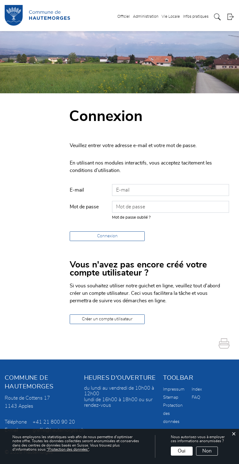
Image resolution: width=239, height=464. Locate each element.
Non (207, 450)
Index (197, 389)
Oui (181, 450)
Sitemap (170, 397)
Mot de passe (84, 206)
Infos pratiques (196, 17)
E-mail (77, 190)
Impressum (174, 389)
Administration (145, 17)
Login (230, 17)
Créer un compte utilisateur (107, 319)
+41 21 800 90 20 (54, 422)
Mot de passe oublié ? (131, 218)
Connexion (107, 236)
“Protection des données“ (68, 449)
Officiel (123, 17)
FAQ (196, 397)
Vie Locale (171, 17)
